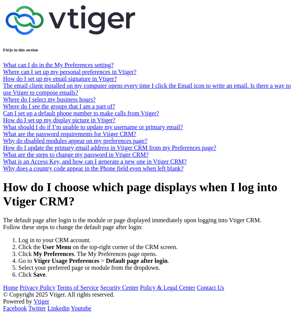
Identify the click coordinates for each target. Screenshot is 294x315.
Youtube (81, 308)
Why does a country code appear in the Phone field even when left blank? (93, 168)
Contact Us (210, 287)
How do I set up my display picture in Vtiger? (59, 120)
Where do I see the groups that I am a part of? (59, 106)
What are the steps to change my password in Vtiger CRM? (76, 154)
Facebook (15, 308)
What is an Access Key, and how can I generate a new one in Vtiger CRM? (94, 161)
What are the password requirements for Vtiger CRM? (69, 134)
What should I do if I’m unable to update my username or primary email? (93, 127)
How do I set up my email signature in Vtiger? (60, 78)
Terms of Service (78, 287)
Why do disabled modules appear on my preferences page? (75, 141)
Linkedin (58, 308)
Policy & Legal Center (167, 287)
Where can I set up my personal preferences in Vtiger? (69, 72)
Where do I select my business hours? (49, 99)
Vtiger (41, 301)
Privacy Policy (38, 287)
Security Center (119, 287)
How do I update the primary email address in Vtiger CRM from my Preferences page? (109, 147)
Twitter (37, 308)
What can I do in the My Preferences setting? (58, 65)
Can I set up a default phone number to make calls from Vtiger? (81, 113)
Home (10, 287)
